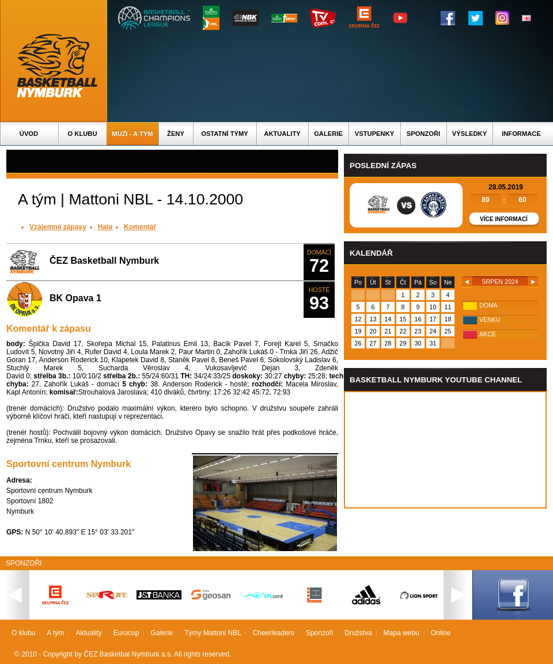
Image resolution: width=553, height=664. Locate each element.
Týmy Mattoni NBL (212, 633)
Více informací (504, 219)
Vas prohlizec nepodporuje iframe (445, 450)
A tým (55, 633)
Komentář (140, 227)
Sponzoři (423, 133)
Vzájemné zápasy (57, 227)
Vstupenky (374, 133)
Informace (521, 133)
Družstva (358, 633)
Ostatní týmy (224, 133)
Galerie (328, 133)
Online (441, 633)
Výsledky (469, 133)
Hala (105, 227)
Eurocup (126, 633)
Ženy (175, 133)
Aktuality (282, 133)
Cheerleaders (273, 633)
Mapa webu (401, 633)
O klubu (82, 133)
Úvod (29, 133)
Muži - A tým (132, 133)
